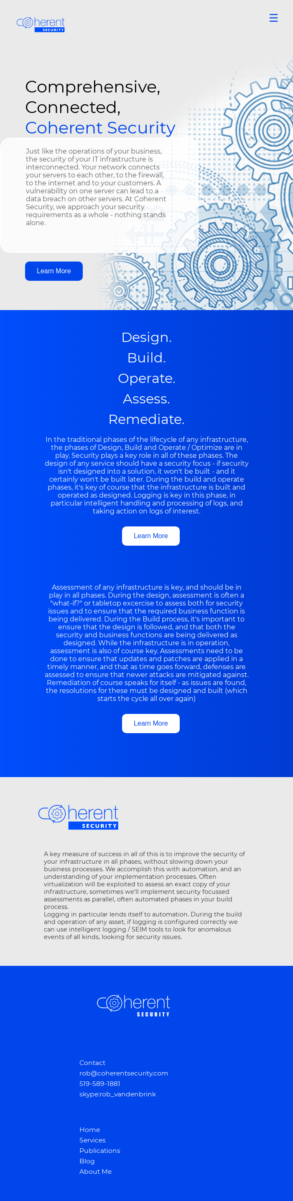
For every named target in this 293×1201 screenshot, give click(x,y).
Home (89, 1130)
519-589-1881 (99, 1084)
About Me (95, 1171)
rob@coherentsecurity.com (123, 1073)
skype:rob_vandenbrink (117, 1094)
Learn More (54, 271)
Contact (92, 1063)
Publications (99, 1151)
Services (92, 1140)
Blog (87, 1161)
